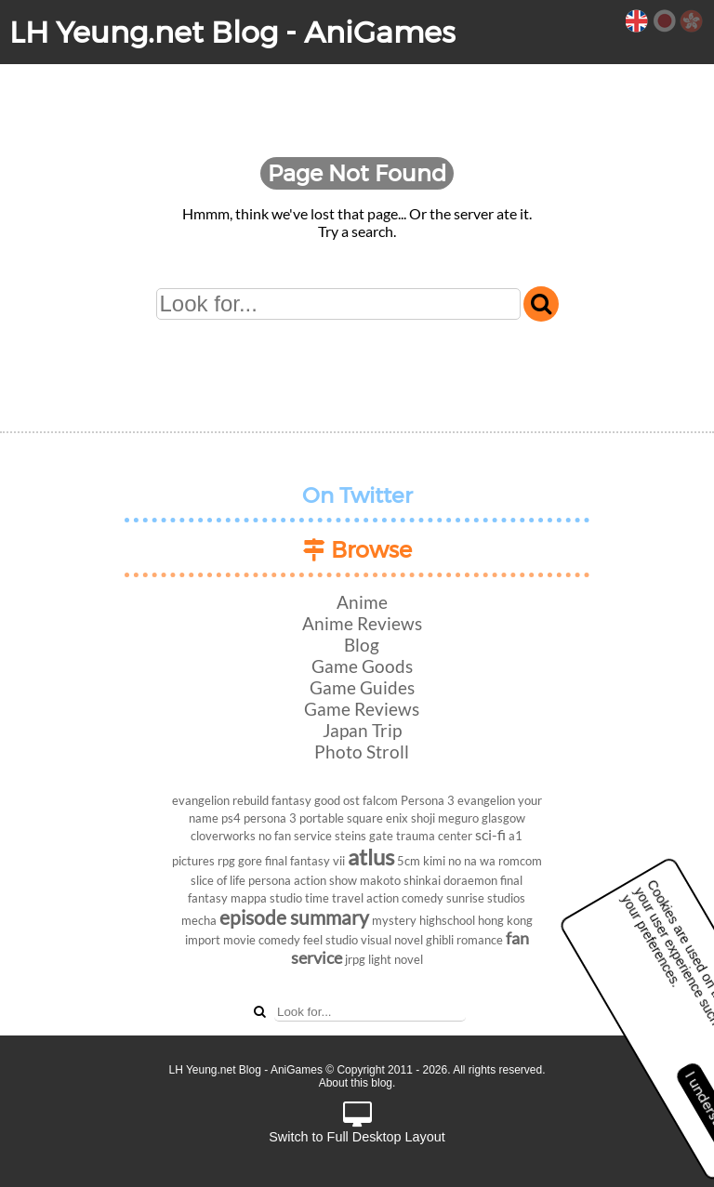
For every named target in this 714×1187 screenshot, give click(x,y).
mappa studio (266, 897)
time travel (334, 897)
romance (479, 939)
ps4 (231, 818)
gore (250, 860)
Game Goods (362, 666)
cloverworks (223, 835)
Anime (362, 602)
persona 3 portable (294, 818)
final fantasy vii (305, 860)
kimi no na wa (459, 860)
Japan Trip (362, 730)
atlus (371, 856)
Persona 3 (428, 800)
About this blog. (357, 1082)
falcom (380, 800)
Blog (361, 644)
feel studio (330, 939)
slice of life (218, 880)
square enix (377, 818)
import (202, 939)
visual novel (392, 939)
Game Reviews (361, 708)
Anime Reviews (362, 623)
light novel (395, 959)
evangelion (486, 800)
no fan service (295, 835)
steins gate (364, 835)
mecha (199, 920)
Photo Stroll (361, 751)
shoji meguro (445, 818)
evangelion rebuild (220, 800)
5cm (408, 860)
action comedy (404, 897)
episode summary (294, 917)
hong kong (505, 920)
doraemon (470, 880)
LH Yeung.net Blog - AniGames (232, 32)
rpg (226, 860)
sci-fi (490, 834)
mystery (394, 920)
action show (325, 880)
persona (269, 880)
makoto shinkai (400, 880)
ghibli (440, 939)
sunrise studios (485, 897)
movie (239, 939)
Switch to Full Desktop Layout (357, 1123)
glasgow (503, 818)
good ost (337, 800)
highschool (447, 920)
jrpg (355, 959)
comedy (279, 939)
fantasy (291, 800)
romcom (520, 860)
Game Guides (362, 687)
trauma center (434, 835)
